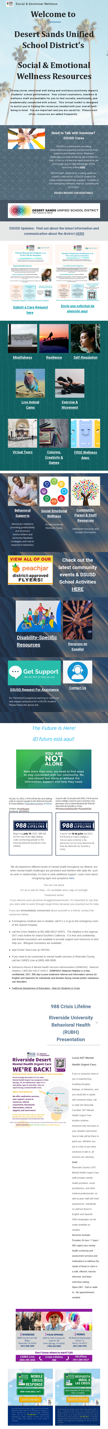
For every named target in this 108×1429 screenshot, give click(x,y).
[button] (96, 1023)
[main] (54, 47)
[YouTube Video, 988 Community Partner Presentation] (26, 1011)
